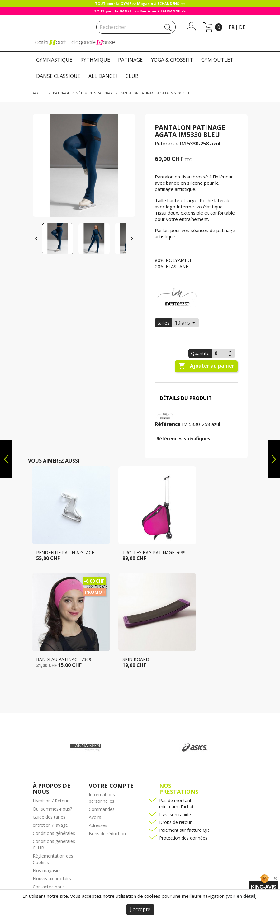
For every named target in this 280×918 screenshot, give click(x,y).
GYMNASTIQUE (54, 59)
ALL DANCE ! (102, 76)
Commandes (102, 809)
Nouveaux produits (52, 879)
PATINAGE (130, 59)
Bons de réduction (107, 833)
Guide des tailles (49, 817)
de (242, 27)
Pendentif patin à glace (65, 552)
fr (232, 27)
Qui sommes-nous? (52, 809)
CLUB (132, 76)
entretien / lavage (50, 825)
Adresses (98, 825)
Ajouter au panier (206, 366)
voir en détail (241, 896)
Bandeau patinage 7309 (63, 659)
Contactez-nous (49, 887)
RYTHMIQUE (95, 59)
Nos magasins (47, 870)
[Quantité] (219, 353)
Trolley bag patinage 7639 (154, 552)
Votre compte (111, 785)
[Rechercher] (136, 27)
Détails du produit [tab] (186, 398)
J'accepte (140, 909)
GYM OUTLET (217, 59)
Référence (166, 143)
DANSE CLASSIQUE (58, 76)
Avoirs (95, 817)
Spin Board (135, 659)
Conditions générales (54, 833)
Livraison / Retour (51, 801)
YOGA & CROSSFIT (172, 59)
